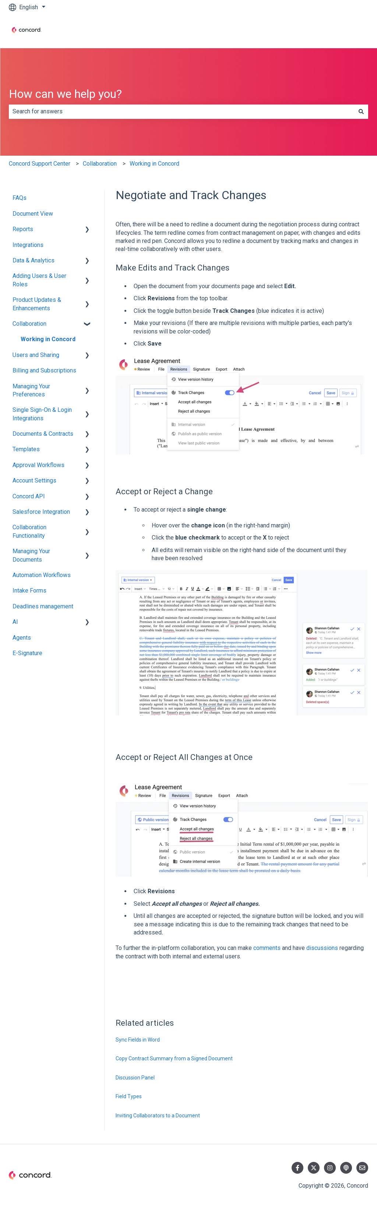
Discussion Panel (135, 1078)
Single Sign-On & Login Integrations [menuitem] (42, 413)
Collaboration (100, 163)
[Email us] (362, 1168)
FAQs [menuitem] (20, 197)
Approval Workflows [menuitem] (38, 465)
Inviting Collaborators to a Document (158, 1115)
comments (267, 947)
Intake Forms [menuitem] (29, 590)
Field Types (129, 1096)
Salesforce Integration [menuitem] (41, 511)
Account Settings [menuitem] (34, 480)
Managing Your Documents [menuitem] (31, 555)
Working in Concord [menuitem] (48, 339)
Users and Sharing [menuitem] (36, 354)
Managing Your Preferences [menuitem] (31, 390)
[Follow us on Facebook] (297, 1168)
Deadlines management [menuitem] (43, 606)
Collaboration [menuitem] (29, 323)
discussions (322, 947)
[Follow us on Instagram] (330, 1168)
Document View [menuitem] (33, 213)
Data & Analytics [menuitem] (33, 260)
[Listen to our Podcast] (346, 1168)
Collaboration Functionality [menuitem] (29, 531)
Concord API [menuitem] (29, 496)
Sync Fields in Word (138, 1040)
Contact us (347, 31)
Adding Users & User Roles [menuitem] (39, 279)
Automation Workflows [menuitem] (42, 575)
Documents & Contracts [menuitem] (43, 433)
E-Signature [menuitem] (27, 653)
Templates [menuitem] (26, 449)
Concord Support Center (39, 163)
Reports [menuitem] (23, 229)
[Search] (361, 112)
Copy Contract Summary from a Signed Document (174, 1058)
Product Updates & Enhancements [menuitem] (37, 303)
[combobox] (181, 112)
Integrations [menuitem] (28, 244)
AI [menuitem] (15, 621)
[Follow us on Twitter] (314, 1168)
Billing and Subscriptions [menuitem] (44, 370)
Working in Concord (154, 163)
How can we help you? (65, 94)
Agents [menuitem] (22, 637)
